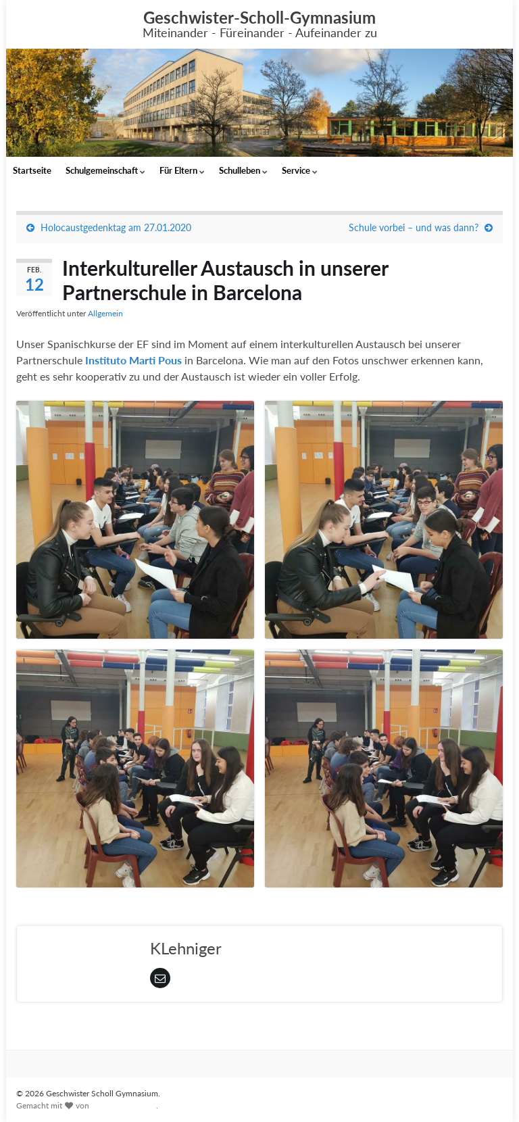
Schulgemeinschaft (105, 170)
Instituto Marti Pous (134, 359)
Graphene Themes (123, 1105)
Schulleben (243, 170)
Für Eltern (182, 170)
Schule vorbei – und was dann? (413, 227)
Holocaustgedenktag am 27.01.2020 (116, 227)
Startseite (32, 170)
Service (300, 170)
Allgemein (105, 313)
